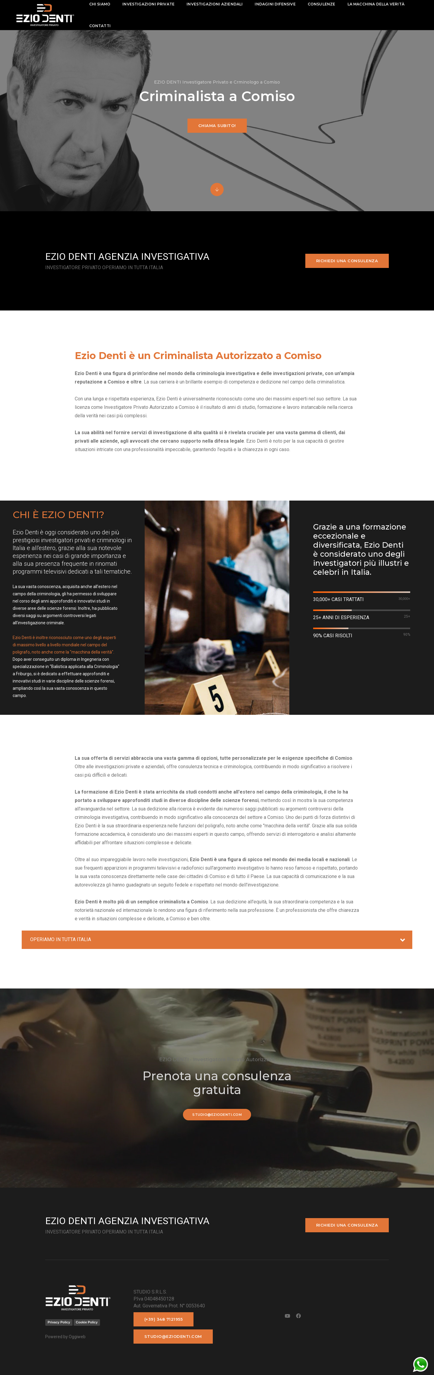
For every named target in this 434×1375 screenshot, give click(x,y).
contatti (102, 26)
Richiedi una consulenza (347, 260)
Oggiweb (77, 1336)
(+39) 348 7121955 (163, 1319)
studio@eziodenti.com (217, 1114)
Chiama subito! (217, 125)
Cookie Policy (87, 1322)
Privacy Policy (59, 1322)
